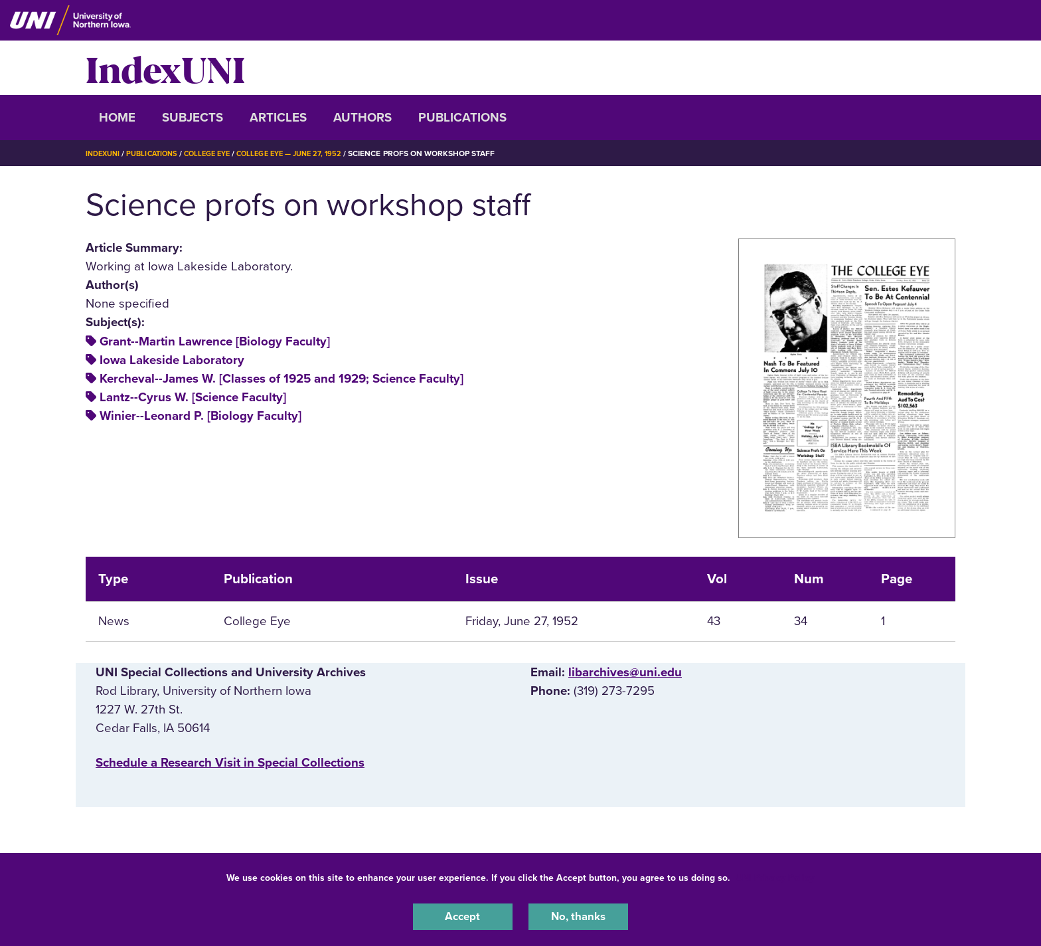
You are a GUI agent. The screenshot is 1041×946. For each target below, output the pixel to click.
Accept (462, 915)
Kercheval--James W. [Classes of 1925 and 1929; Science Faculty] (281, 378)
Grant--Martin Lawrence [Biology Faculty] (215, 341)
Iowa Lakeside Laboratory (172, 360)
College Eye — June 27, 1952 (307, 153)
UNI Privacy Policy (775, 875)
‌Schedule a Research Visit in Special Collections (230, 762)
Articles (278, 117)
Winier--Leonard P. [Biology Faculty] (200, 416)
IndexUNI (165, 68)
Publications (462, 117)
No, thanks (578, 915)
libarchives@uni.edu (625, 672)
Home (117, 117)
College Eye (218, 153)
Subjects (192, 117)
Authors (362, 117)
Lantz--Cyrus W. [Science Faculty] (193, 397)
